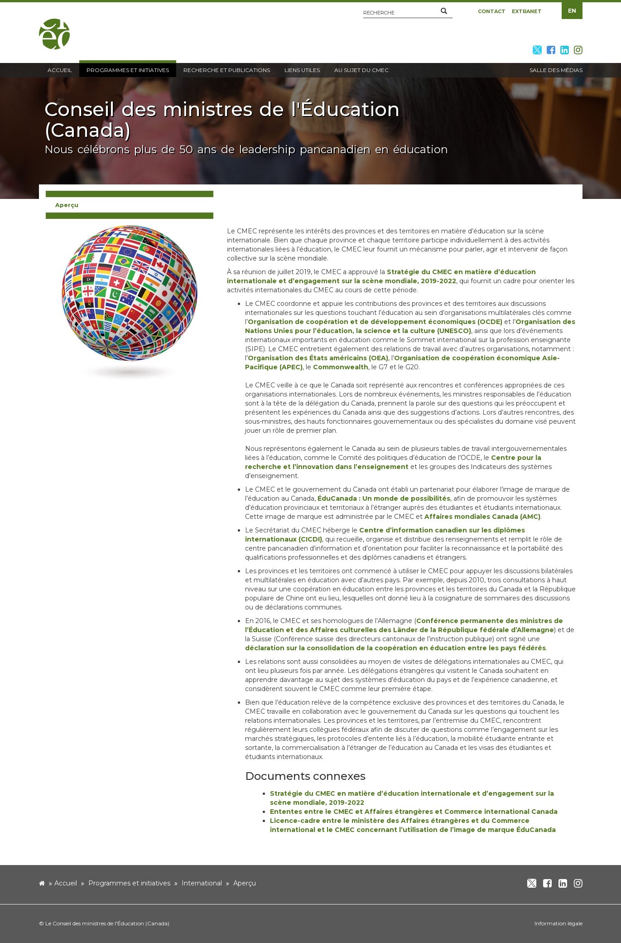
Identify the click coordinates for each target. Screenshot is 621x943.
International (202, 883)
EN (572, 10)
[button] (444, 11)
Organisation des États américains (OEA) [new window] (318, 358)
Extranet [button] (527, 11)
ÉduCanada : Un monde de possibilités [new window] (384, 498)
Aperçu (244, 883)
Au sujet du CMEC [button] (361, 70)
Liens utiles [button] (302, 70)
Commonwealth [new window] (340, 367)
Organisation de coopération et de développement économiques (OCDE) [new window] (375, 322)
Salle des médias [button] (556, 70)
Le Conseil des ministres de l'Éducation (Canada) (107, 923)
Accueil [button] (60, 70)
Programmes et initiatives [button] (128, 70)
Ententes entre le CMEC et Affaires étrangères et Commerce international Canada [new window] (414, 812)
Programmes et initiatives (129, 883)
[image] (129, 302)
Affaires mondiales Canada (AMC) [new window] (482, 517)
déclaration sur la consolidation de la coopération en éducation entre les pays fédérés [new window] (395, 648)
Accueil (65, 883)
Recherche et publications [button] (226, 70)
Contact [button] (491, 11)
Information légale (558, 923)
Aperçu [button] (66, 205)
